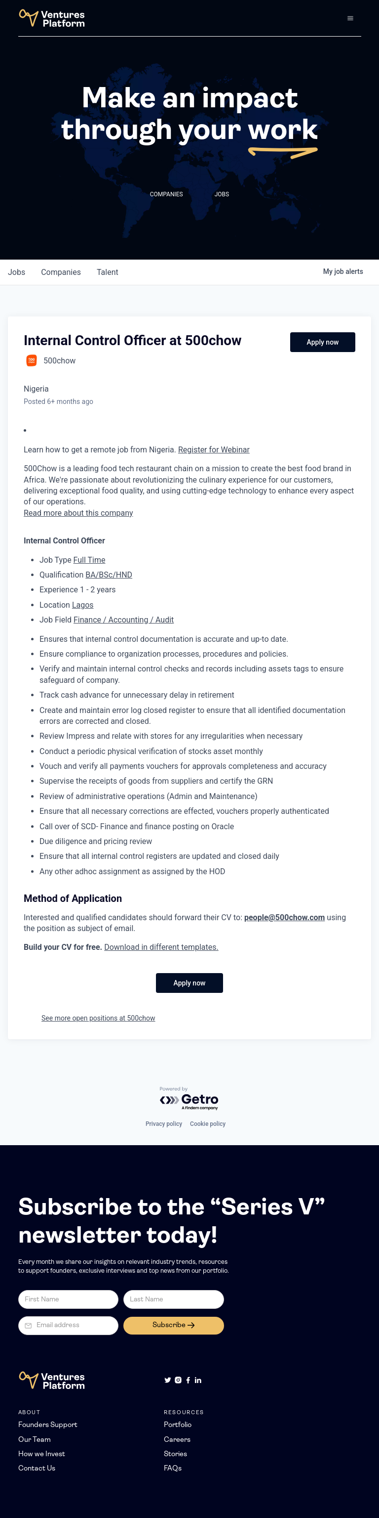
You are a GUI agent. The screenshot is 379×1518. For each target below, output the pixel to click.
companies (61, 272)
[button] (350, 18)
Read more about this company (78, 513)
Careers (177, 1440)
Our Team (34, 1440)
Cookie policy (208, 1123)
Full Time (90, 560)
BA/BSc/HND (108, 575)
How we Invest (41, 1454)
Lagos (83, 605)
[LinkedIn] (198, 1380)
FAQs (173, 1469)
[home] (51, 18)
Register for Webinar (214, 449)
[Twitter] (168, 1380)
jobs (16, 272)
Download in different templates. (161, 947)
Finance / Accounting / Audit (124, 620)
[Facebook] (188, 1380)
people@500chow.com (284, 917)
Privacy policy (164, 1123)
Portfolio (177, 1425)
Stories (175, 1454)
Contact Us (36, 1469)
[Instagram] (178, 1380)
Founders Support (47, 1425)
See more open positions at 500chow (98, 1018)
